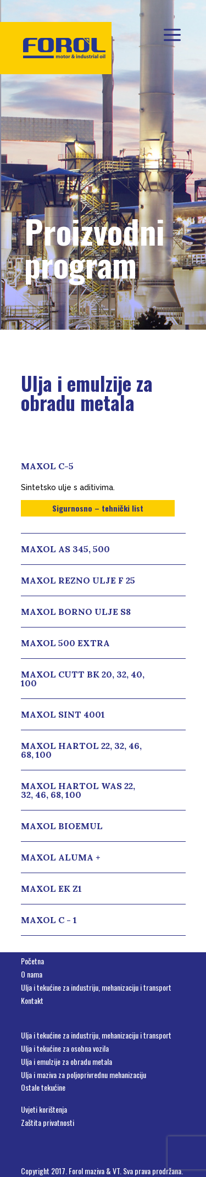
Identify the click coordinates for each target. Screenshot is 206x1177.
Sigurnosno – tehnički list (97, 508)
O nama (31, 974)
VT (116, 1170)
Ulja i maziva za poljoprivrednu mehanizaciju (83, 1074)
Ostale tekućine (43, 1087)
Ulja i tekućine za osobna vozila (65, 1048)
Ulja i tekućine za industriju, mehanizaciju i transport (96, 987)
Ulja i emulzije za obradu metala (66, 1061)
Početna (32, 961)
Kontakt (32, 1000)
